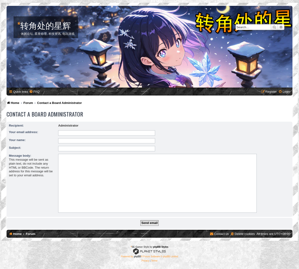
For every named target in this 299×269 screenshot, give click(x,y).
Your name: (17, 140)
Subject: (15, 147)
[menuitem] (34, 91)
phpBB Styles (160, 247)
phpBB (137, 256)
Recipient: (16, 125)
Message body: (20, 155)
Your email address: (23, 132)
